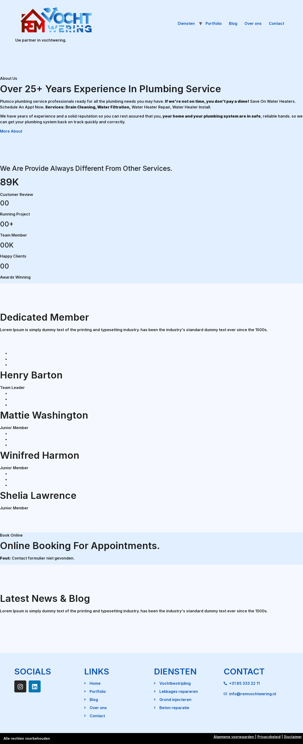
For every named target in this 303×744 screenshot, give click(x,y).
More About (11, 131)
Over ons (253, 23)
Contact (276, 23)
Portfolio (214, 23)
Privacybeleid (269, 737)
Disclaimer (293, 737)
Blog (233, 23)
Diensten (186, 23)
